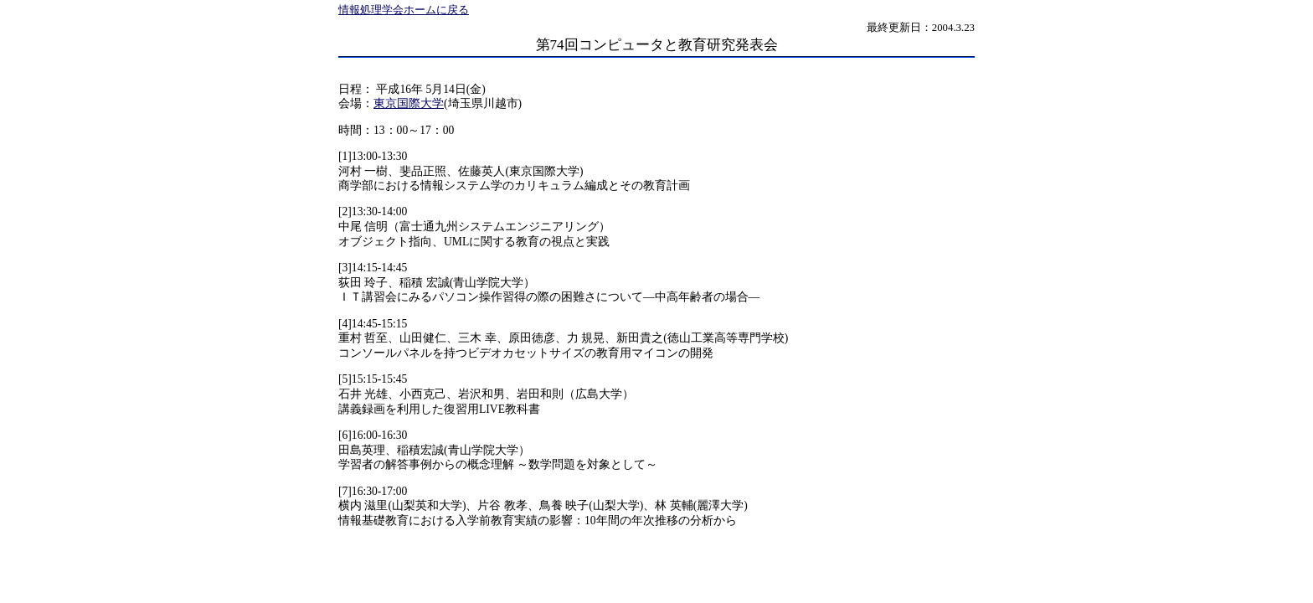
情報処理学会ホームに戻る (403, 10)
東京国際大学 (408, 103)
